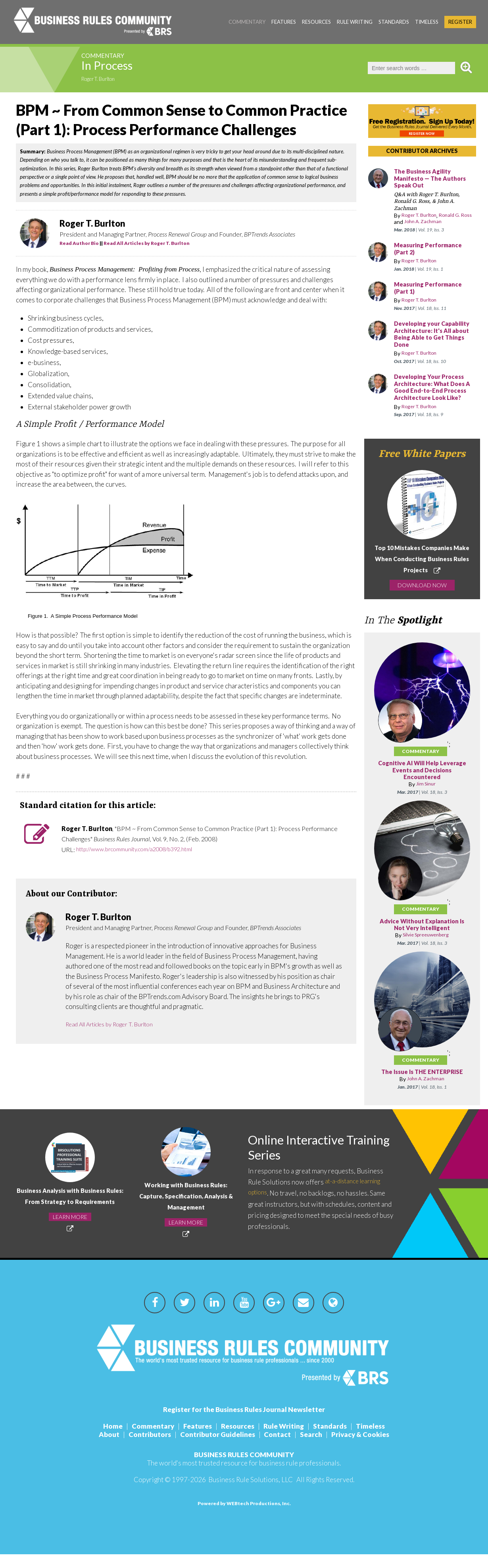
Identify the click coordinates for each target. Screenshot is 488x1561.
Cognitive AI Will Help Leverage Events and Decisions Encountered (422, 777)
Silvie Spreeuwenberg (426, 941)
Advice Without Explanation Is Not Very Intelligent (422, 932)
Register (460, 22)
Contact (279, 1441)
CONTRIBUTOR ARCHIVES (422, 150)
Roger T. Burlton (103, 80)
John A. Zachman (439, 221)
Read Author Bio (79, 243)
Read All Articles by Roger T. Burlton (147, 243)
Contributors (145, 1441)
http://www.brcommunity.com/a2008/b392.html (141, 849)
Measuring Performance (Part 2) (431, 249)
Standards (393, 22)
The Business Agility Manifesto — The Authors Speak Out (433, 178)
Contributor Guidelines (216, 1441)
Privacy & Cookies (369, 1441)
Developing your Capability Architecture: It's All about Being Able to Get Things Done (431, 334)
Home (103, 1433)
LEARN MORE (70, 1229)
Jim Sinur (426, 791)
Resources (316, 22)
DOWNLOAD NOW (422, 591)
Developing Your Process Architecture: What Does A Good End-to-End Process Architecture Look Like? (435, 391)
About (101, 1441)
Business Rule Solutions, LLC (250, 1486)
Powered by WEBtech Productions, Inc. (244, 1510)
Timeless (426, 22)
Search (316, 1441)
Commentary (247, 22)
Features (283, 22)
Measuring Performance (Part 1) (431, 288)
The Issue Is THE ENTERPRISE (422, 1079)
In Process (116, 67)
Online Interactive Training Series (303, 1155)
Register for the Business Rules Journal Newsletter (244, 1416)
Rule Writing (355, 22)
